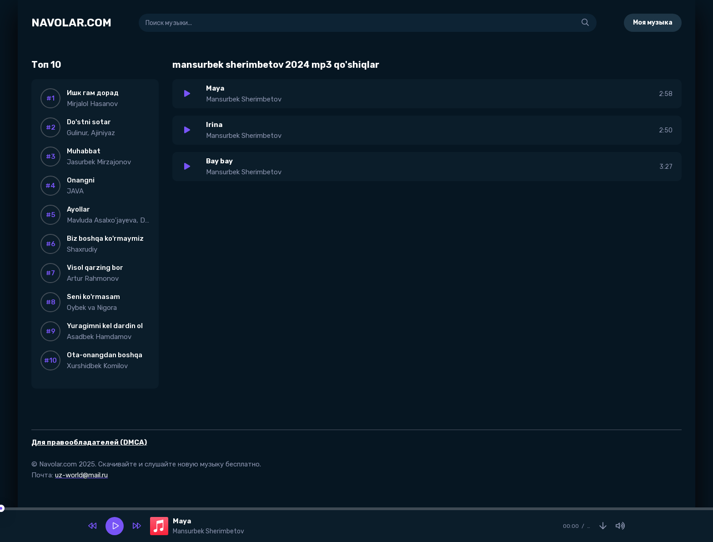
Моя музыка (653, 22)
